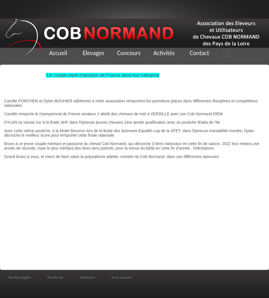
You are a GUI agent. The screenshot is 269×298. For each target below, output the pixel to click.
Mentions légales (19, 277)
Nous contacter (122, 277)
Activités (164, 53)
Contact (199, 53)
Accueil (58, 53)
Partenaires (87, 277)
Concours (128, 53)
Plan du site (55, 277)
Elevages (93, 53)
